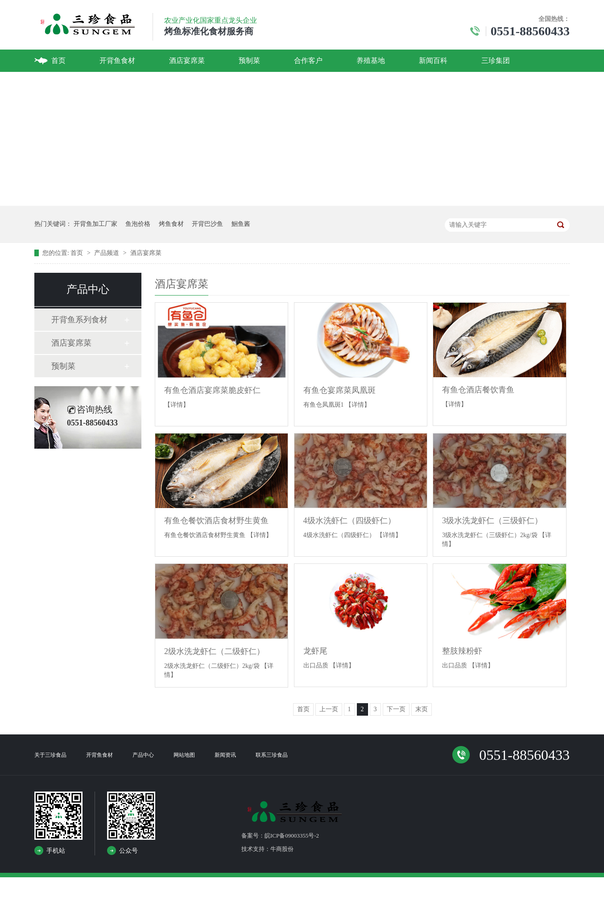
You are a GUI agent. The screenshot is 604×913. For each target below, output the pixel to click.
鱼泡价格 (137, 224)
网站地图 (184, 755)
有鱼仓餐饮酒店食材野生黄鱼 (216, 520)
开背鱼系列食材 (79, 319)
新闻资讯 (225, 755)
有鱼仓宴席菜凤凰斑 (339, 390)
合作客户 (308, 60)
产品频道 (107, 253)
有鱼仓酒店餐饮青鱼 (478, 389)
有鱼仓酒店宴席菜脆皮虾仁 (212, 390)
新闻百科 (433, 60)
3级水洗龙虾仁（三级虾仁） (492, 520)
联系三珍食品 (272, 755)
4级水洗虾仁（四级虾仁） (349, 520)
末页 (421, 709)
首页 (58, 60)
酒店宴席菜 (187, 60)
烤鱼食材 (171, 224)
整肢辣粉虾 (462, 650)
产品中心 (143, 755)
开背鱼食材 (117, 60)
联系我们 (65, 83)
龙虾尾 (315, 650)
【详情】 (176, 404)
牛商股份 (282, 849)
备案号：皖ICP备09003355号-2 (280, 835)
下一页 (396, 709)
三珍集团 (495, 60)
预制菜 (249, 60)
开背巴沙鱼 (207, 224)
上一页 (328, 709)
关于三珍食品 (50, 755)
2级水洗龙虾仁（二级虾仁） (214, 651)
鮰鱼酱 (241, 224)
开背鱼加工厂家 (95, 224)
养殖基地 (370, 60)
